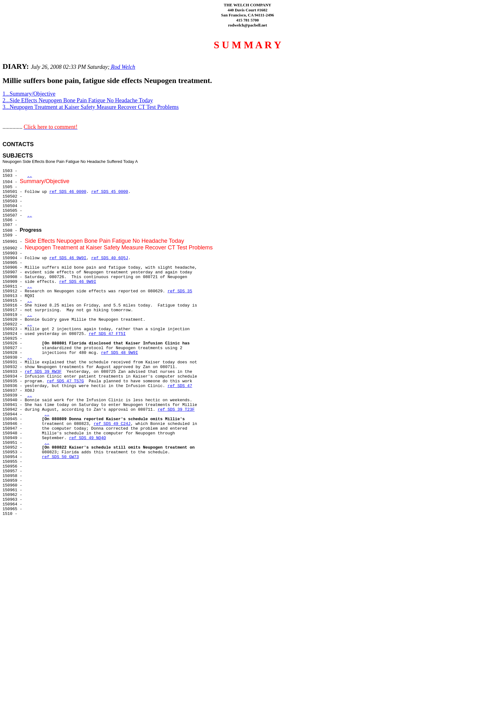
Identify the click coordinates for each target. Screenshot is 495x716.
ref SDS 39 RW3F (43, 371)
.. (29, 175)
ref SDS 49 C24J (112, 423)
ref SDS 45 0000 (109, 191)
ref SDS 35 (180, 291)
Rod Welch (122, 67)
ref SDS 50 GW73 (60, 457)
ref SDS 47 (180, 386)
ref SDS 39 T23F (176, 409)
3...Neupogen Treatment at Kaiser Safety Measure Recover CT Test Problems (91, 107)
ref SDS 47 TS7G (65, 381)
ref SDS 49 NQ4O (87, 438)
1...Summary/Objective (29, 94)
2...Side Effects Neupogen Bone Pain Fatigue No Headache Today (78, 100)
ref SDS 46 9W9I (67, 258)
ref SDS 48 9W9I (119, 352)
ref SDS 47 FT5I (107, 333)
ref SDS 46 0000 (67, 191)
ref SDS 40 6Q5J (109, 258)
